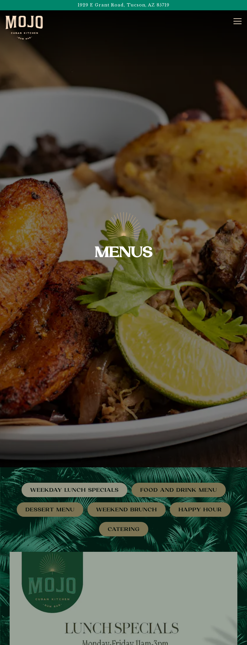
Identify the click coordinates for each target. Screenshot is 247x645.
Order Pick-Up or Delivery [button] (123, 624)
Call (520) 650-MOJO (123, 609)
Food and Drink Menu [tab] (178, 467)
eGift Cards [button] (124, 638)
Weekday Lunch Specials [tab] (74, 467)
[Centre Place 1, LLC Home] (24, 27)
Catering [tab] (124, 506)
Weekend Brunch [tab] (126, 486)
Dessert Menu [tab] (50, 486)
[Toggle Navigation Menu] (237, 21)
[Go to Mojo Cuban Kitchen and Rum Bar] (123, 5)
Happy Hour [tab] (200, 486)
